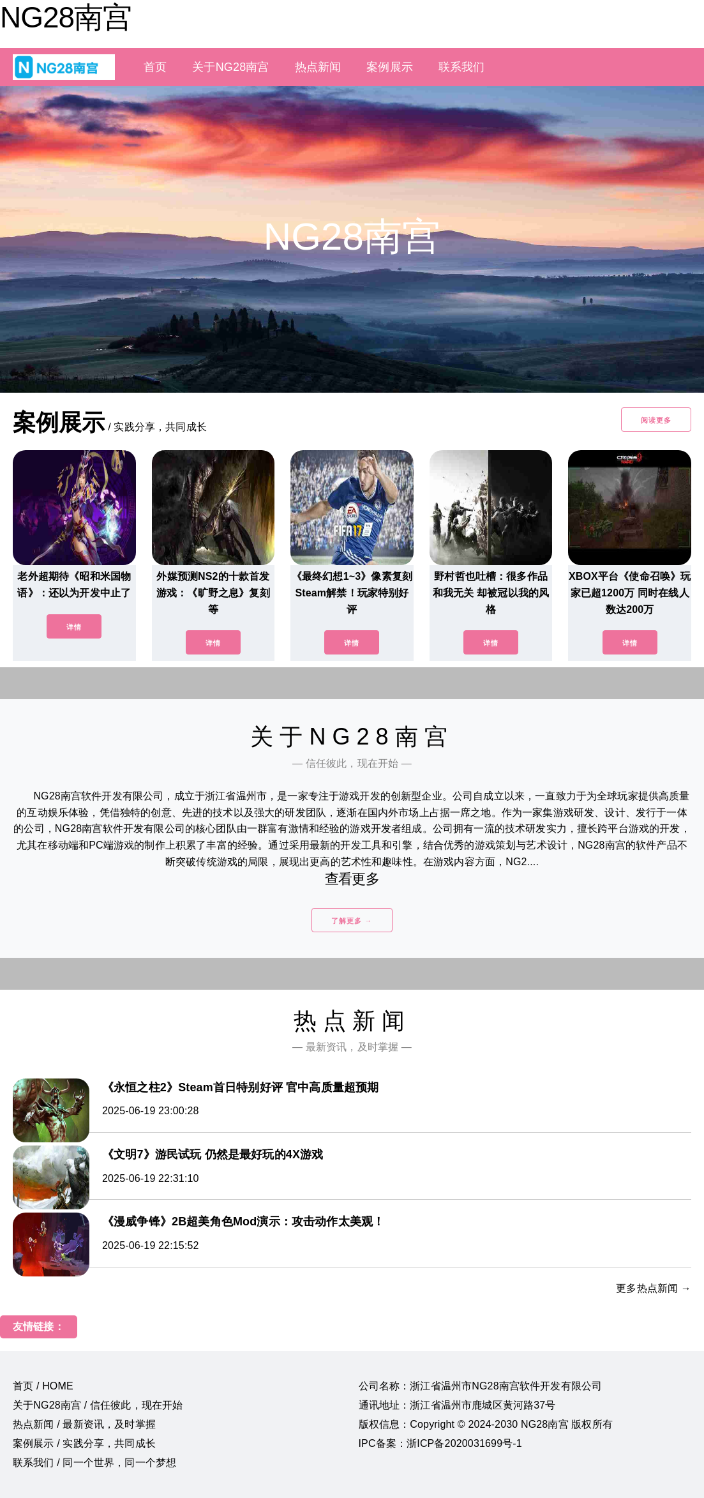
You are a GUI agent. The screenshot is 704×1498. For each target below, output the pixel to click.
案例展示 (389, 67)
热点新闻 (318, 67)
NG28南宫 (65, 17)
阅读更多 (656, 420)
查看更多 (352, 879)
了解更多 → (351, 921)
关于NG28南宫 (230, 67)
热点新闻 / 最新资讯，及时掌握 (84, 1424)
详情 (74, 627)
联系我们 (461, 67)
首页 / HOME (43, 1386)
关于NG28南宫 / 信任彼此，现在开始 (98, 1405)
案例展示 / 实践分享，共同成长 (84, 1443)
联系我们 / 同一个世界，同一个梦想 (94, 1462)
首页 (155, 67)
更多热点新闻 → (653, 1288)
